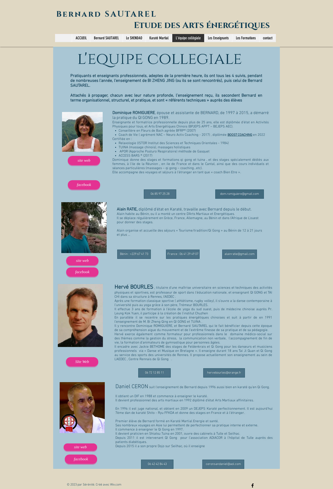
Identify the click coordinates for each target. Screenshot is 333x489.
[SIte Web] (82, 361)
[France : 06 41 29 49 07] (183, 254)
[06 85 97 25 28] (160, 194)
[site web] (84, 160)
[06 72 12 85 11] (154, 373)
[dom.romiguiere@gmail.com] (239, 194)
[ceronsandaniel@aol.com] (223, 464)
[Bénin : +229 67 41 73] (134, 254)
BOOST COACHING (240, 135)
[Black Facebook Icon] (252, 485)
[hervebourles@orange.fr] (224, 373)
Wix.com (115, 485)
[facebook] (84, 184)
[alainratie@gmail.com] (239, 254)
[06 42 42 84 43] (157, 464)
